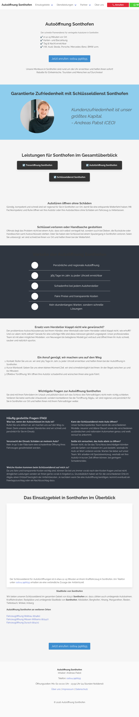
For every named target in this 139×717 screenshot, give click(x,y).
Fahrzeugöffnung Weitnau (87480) (23, 616)
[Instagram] (63, 696)
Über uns (99, 5)
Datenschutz (81, 689)
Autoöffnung (10, 4)
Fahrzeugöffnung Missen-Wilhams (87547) (27, 619)
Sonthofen (25, 4)
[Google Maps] (76, 696)
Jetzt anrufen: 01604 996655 (69, 58)
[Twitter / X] (69, 696)
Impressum (68, 689)
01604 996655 (23, 582)
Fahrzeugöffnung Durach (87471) (23, 622)
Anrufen (118, 5)
